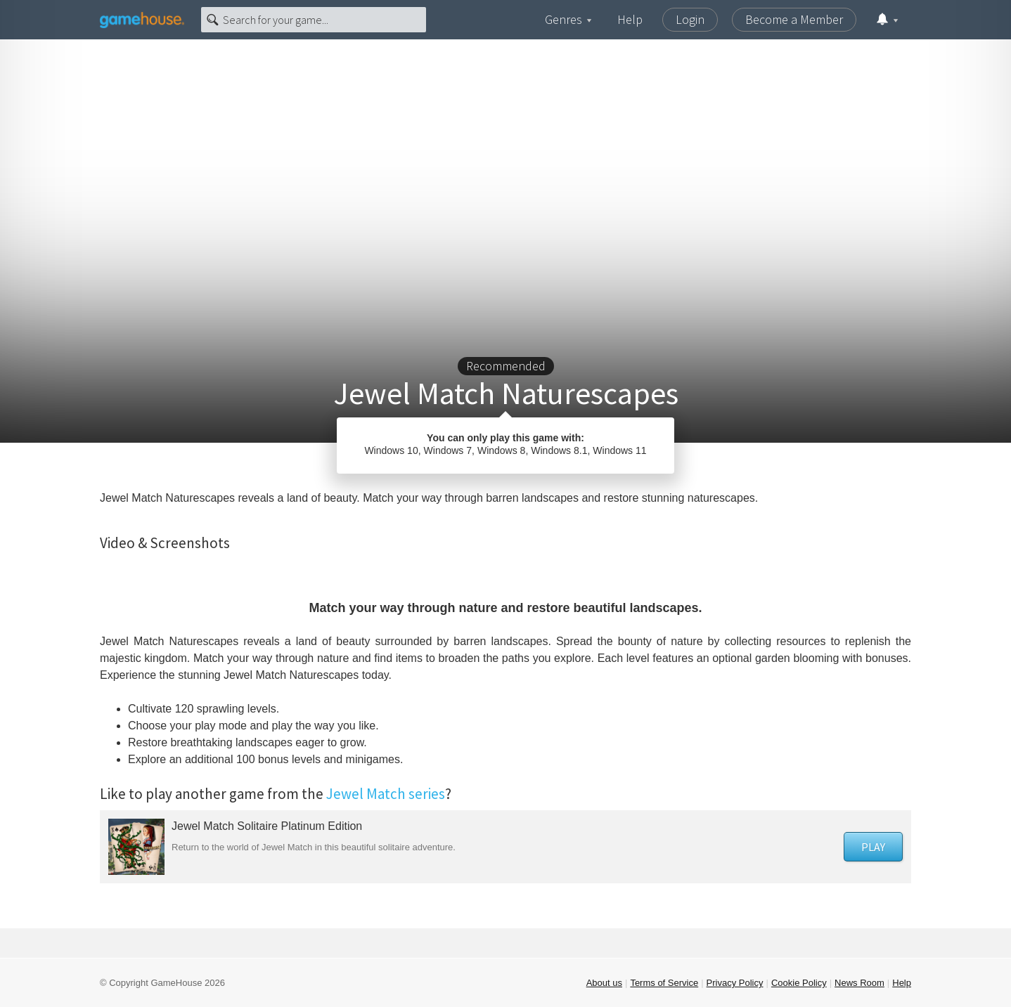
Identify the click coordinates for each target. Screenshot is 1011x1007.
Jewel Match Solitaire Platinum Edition (267, 826)
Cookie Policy (799, 982)
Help (630, 19)
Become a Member (794, 19)
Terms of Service (664, 982)
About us (604, 982)
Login (690, 19)
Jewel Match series (385, 793)
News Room (859, 982)
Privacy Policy (735, 982)
